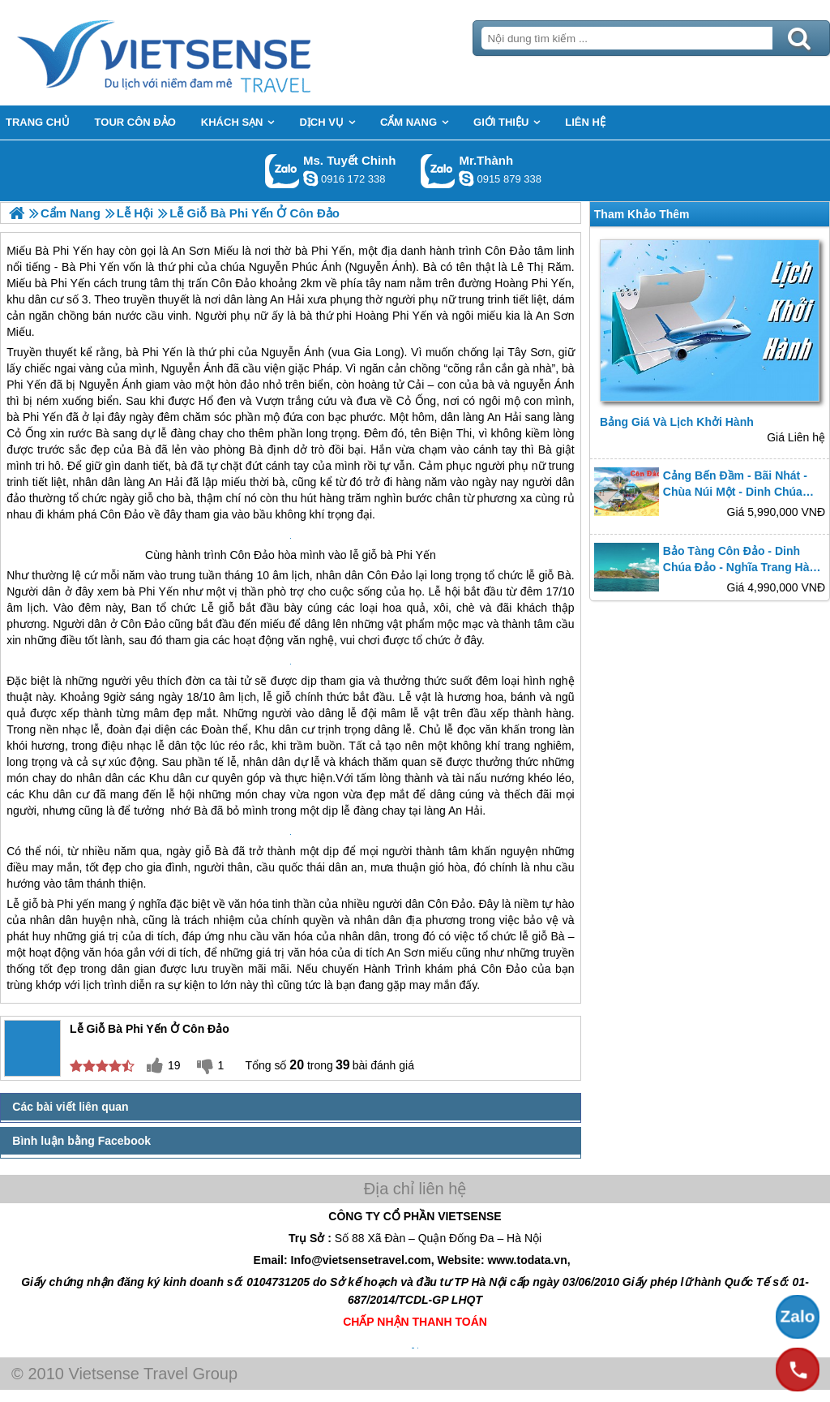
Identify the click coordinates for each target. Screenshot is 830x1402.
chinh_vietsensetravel (310, 178)
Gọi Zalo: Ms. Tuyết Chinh (282, 171)
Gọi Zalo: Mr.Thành (438, 171)
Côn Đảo (122, 514)
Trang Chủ (204, 52)
